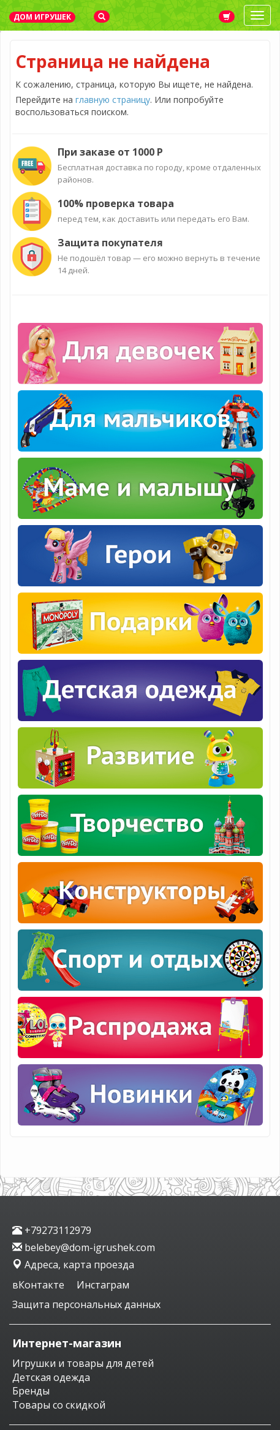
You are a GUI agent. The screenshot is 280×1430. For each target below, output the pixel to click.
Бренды (31, 1391)
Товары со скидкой (58, 1405)
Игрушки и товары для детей (83, 1363)
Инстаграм (103, 1285)
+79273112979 (51, 1230)
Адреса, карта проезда (73, 1264)
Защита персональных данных (86, 1304)
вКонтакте (39, 1285)
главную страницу (112, 99)
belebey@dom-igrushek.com (83, 1247)
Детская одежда (51, 1377)
